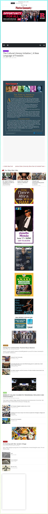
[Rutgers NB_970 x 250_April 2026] (24, 11)
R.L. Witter (14, 57)
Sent (12, 453)
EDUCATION (6, 51)
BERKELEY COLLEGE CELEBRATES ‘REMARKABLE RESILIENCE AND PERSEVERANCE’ (23, 396)
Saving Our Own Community (16, 357)
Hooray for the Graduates (16, 419)
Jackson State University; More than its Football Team (30, 166)
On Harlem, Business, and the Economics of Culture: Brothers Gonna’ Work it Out (27, 370)
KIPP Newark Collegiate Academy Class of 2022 (20, 406)
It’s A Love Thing (19, 3)
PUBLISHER (6, 345)
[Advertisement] (24, 32)
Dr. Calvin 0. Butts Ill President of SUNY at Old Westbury (8, 182)
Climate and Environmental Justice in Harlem (38, 182)
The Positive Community (14, 349)
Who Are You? (14, 466)
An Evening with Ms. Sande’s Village (14, 444)
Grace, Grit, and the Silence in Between (23, 181)
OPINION (5, 441)
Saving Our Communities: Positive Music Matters (19, 348)
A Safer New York (7, 166)
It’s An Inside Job (14, 460)
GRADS (5, 392)
